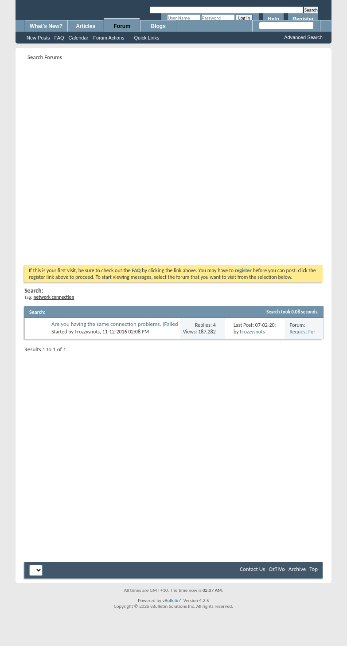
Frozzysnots (87, 332)
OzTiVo (277, 569)
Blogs (158, 26)
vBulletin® (172, 600)
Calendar (79, 37)
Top (313, 569)
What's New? (46, 26)
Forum (122, 26)
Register (303, 19)
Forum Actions (108, 37)
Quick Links (147, 37)
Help (273, 19)
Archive (297, 569)
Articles (85, 26)
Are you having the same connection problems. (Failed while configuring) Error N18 (114, 327)
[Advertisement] (97, 160)
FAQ (59, 37)
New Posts (38, 37)
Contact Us (252, 569)
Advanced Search (303, 37)
